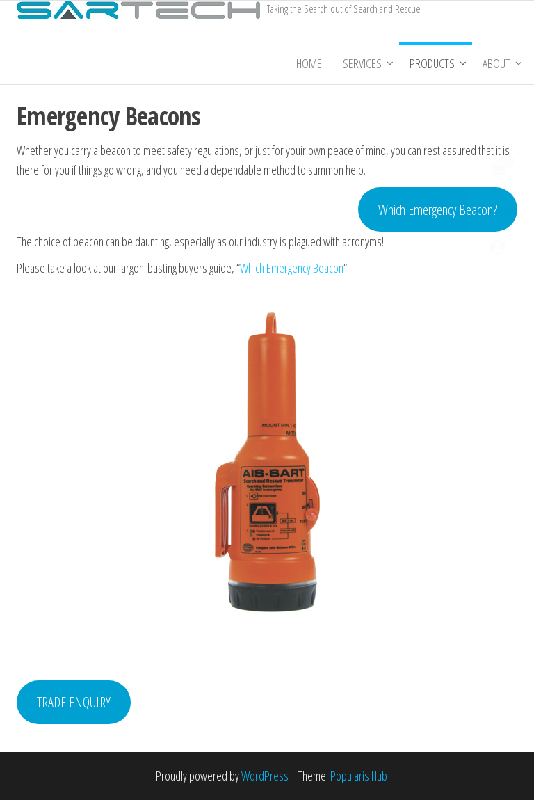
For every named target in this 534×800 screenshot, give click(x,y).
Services (362, 63)
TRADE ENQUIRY (74, 702)
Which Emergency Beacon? (437, 209)
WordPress (265, 775)
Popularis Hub (358, 775)
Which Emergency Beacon (291, 267)
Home (309, 63)
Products (432, 63)
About (496, 63)
